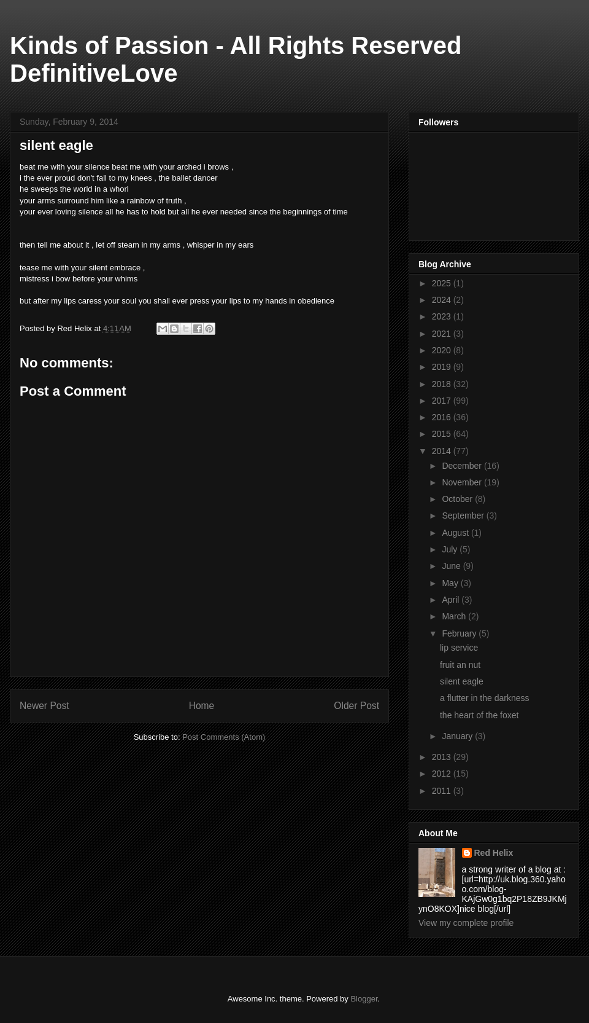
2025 (442, 283)
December (462, 466)
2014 (442, 451)
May (451, 583)
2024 (442, 300)
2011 (442, 791)
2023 (442, 316)
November (462, 482)
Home (202, 705)
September (464, 515)
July (451, 549)
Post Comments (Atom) (223, 737)
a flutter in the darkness (484, 698)
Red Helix (494, 853)
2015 (442, 434)
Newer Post (44, 705)
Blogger (363, 998)
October (458, 499)
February (460, 633)
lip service (459, 648)
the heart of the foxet (479, 715)
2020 (442, 350)
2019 (442, 367)
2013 (442, 757)
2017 (442, 401)
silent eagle (461, 681)
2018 (442, 384)
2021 (442, 334)
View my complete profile (466, 923)
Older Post (356, 705)
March (455, 616)
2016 (442, 417)
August (456, 533)
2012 (442, 773)
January (458, 736)
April (451, 600)
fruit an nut (460, 665)
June (452, 566)
